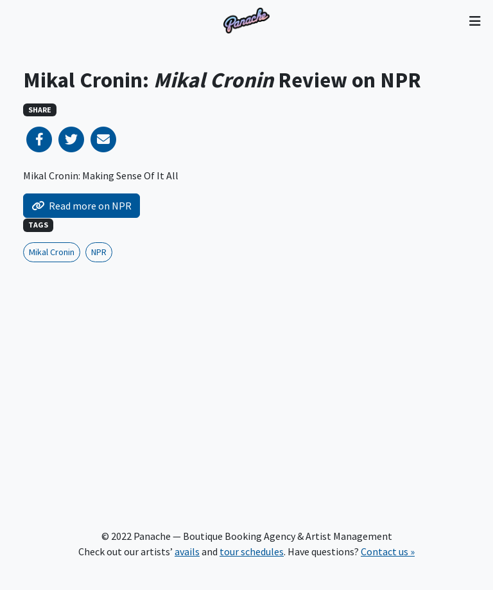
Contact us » (388, 551)
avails (187, 551)
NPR (99, 252)
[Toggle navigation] (475, 20)
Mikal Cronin (51, 252)
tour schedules (252, 551)
